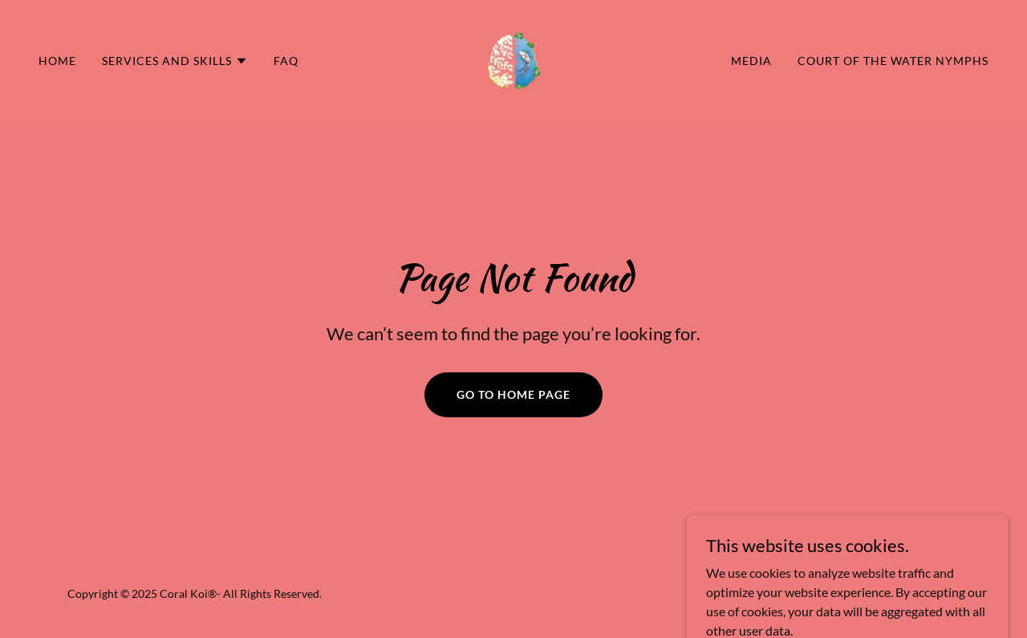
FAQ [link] (286, 60)
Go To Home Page (513, 394)
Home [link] (57, 60)
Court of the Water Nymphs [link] (893, 60)
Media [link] (751, 60)
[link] (513, 59)
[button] (175, 61)
